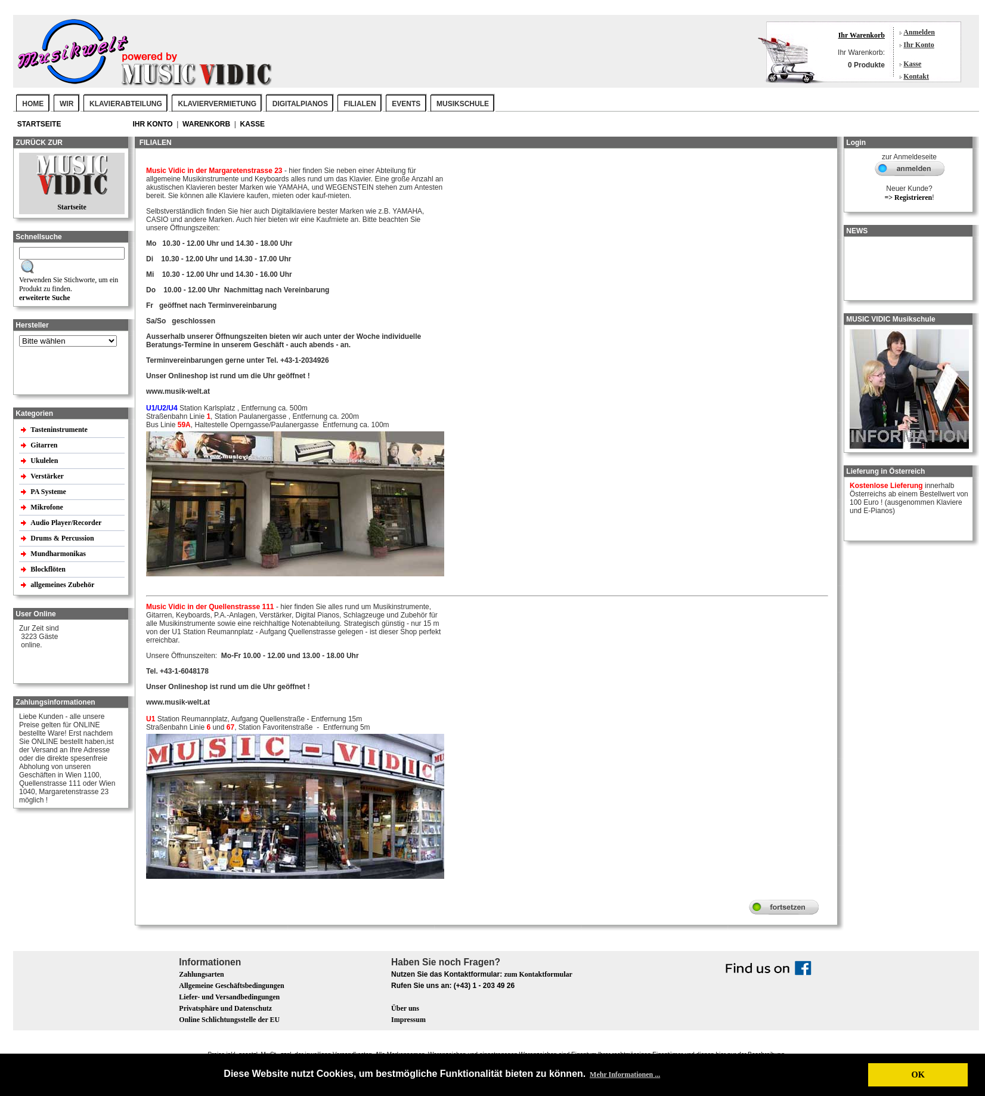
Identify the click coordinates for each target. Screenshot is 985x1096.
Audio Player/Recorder (65, 522)
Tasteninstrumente (59, 429)
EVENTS (406, 104)
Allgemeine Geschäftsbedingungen (231, 985)
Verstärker (47, 476)
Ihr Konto (918, 45)
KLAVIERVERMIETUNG (217, 104)
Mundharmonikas (58, 553)
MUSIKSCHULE (462, 104)
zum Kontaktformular (538, 974)
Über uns (405, 1008)
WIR (66, 104)
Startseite (40, 124)
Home (33, 104)
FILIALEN (360, 104)
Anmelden (919, 32)
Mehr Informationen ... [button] (625, 1074)
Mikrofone (47, 507)
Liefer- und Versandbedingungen (229, 997)
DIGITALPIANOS (300, 104)
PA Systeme (48, 491)
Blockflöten (48, 569)
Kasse (912, 64)
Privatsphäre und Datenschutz (225, 1008)
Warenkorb (207, 124)
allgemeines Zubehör (63, 585)
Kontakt (916, 76)
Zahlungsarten (201, 974)
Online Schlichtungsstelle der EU (229, 1019)
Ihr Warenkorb (861, 35)
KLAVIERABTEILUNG (125, 104)
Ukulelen (45, 460)
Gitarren (44, 445)
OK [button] (917, 1074)
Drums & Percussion (62, 538)
